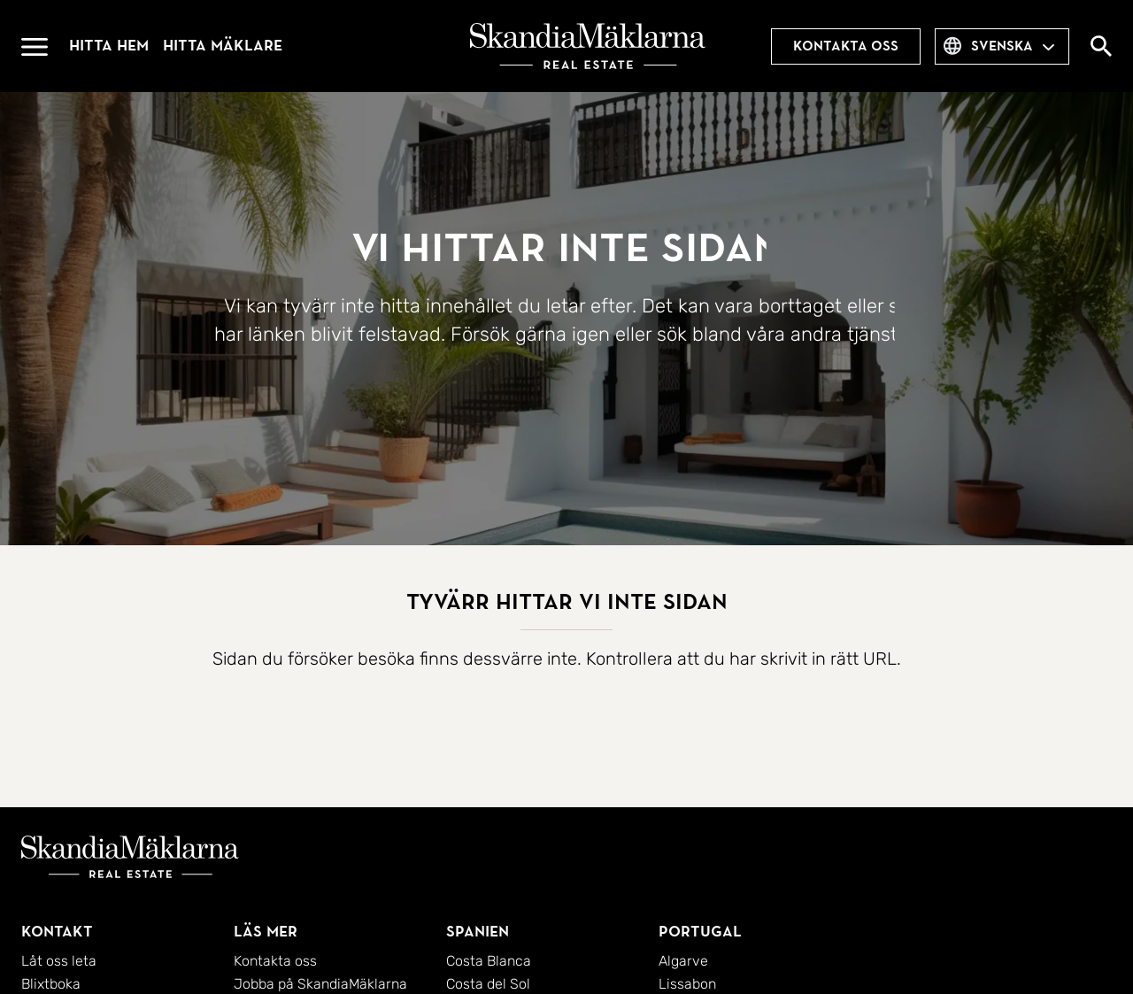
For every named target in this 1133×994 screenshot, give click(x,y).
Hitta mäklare (222, 45)
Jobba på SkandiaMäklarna (320, 983)
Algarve (683, 960)
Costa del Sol (488, 983)
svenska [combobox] (1002, 46)
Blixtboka (51, 983)
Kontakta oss (845, 46)
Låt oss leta (58, 960)
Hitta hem (109, 45)
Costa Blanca (488, 960)
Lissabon (687, 983)
